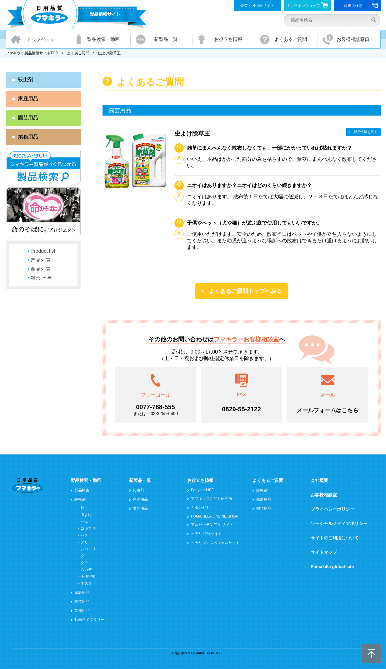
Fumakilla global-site (332, 566)
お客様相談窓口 (353, 39)
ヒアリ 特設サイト (206, 534)
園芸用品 (28, 117)
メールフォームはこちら (327, 410)
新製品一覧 (166, 39)
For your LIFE (202, 490)
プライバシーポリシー (332, 509)
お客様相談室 (324, 494)
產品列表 (41, 269)
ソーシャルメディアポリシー (339, 523)
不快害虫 (88, 576)
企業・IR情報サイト (257, 5)
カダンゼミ (200, 507)
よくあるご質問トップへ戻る (245, 291)
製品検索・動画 (103, 39)
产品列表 (41, 260)
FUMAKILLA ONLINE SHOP (214, 516)
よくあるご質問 (290, 39)
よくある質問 (78, 53)
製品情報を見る (365, 132)
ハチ (84, 535)
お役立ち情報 (228, 39)
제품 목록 (41, 277)
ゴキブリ (88, 528)
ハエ (84, 521)
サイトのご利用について (335, 537)
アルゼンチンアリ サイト (212, 525)
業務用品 (28, 136)
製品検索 (81, 490)
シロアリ (88, 549)
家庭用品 (28, 98)
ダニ (84, 556)
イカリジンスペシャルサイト (215, 543)
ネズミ (86, 583)
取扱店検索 (361, 5)
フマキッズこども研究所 (211, 498)
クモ (84, 563)
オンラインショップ (307, 5)
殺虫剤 (25, 79)
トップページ (41, 39)
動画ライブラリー (89, 619)
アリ (84, 542)
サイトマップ (324, 552)
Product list (43, 251)
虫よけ (86, 515)
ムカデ (86, 569)
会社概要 (319, 480)
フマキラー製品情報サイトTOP (32, 53)
